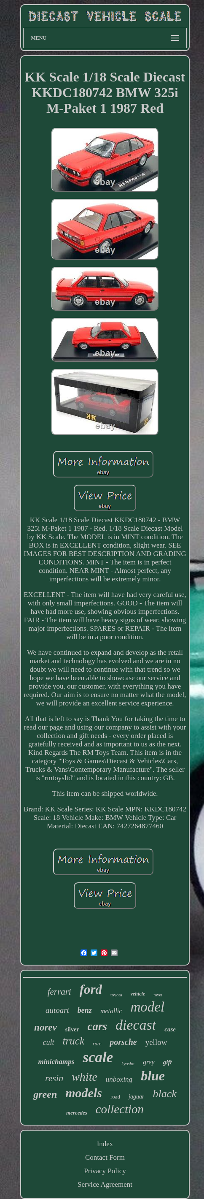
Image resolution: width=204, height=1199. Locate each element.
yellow (156, 1042)
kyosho (127, 1063)
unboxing (119, 1079)
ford (91, 989)
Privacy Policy (105, 1171)
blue (153, 1075)
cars (97, 1026)
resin (54, 1078)
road (115, 1096)
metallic (111, 1011)
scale (98, 1057)
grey (149, 1062)
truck (73, 1041)
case (170, 1029)
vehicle (138, 994)
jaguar (136, 1096)
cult (48, 1042)
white (84, 1076)
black (164, 1094)
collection (120, 1109)
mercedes (76, 1112)
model (147, 1007)
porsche (123, 1042)
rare (97, 1044)
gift (167, 1062)
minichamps (56, 1062)
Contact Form (105, 1157)
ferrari (59, 992)
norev (45, 1027)
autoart (57, 1010)
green (45, 1094)
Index (105, 1144)
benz (85, 1010)
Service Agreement (105, 1184)
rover (157, 995)
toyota (116, 994)
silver (72, 1029)
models (83, 1093)
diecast (135, 1025)
